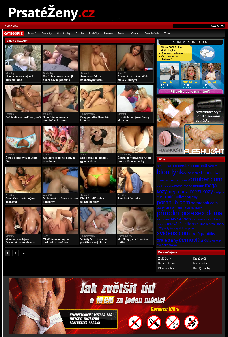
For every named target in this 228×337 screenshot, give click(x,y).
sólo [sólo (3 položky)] (164, 224)
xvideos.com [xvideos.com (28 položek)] (173, 233)
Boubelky (46, 33)
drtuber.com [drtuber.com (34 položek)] (205, 179)
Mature (122, 33)
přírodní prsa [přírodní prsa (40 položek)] (175, 213)
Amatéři (32, 33)
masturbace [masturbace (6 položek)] (183, 186)
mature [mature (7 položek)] (198, 186)
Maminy (108, 33)
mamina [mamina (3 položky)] (169, 186)
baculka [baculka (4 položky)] (212, 166)
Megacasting (201, 263)
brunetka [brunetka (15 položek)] (210, 172)
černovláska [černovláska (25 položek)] (194, 240)
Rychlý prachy (201, 268)
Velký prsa (11, 25)
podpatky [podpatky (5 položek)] (191, 197)
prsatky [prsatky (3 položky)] (161, 207)
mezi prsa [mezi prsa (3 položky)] (219, 192)
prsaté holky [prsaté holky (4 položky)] (194, 207)
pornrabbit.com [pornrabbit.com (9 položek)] (204, 203)
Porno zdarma (166, 263)
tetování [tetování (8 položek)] (174, 224)
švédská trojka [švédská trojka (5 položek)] (167, 245)
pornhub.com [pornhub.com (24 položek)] (173, 202)
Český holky (63, 33)
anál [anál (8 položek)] (203, 165)
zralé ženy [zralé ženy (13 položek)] (167, 240)
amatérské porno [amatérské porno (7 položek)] (185, 166)
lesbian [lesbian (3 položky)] (161, 186)
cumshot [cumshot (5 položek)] (163, 180)
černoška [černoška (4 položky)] (216, 241)
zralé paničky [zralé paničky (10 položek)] (203, 233)
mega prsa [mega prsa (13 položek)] (178, 191)
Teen (167, 33)
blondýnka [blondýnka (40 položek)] (172, 172)
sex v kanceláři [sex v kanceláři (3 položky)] (199, 219)
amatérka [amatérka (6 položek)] (164, 166)
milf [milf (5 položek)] (159, 197)
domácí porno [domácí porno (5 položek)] (179, 180)
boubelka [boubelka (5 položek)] (193, 173)
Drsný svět (199, 258)
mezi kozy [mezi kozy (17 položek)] (201, 191)
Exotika (80, 33)
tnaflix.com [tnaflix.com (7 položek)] (190, 224)
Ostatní (135, 33)
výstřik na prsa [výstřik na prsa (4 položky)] (185, 228)
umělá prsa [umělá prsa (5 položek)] (207, 224)
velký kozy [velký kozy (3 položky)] (169, 228)
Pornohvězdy (152, 33)
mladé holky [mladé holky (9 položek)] (173, 197)
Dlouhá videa (166, 268)
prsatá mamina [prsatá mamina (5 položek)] (175, 207)
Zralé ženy (164, 258)
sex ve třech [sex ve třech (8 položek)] (180, 219)
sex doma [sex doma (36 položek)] (209, 213)
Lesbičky (94, 33)
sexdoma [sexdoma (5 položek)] (163, 219)
